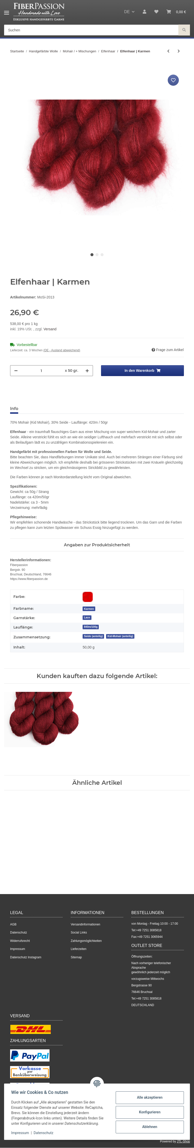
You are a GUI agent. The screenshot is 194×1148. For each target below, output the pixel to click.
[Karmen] (89, 608)
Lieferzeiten (78, 949)
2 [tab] (97, 254)
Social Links (79, 932)
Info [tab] (14, 408)
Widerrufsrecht (20, 941)
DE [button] (127, 12)
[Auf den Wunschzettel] (173, 80)
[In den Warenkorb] (14, 68)
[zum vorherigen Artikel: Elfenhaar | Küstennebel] (168, 51)
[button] (144, 12)
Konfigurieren (148, 1112)
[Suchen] (91, 30)
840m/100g (91, 626)
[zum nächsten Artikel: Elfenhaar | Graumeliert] (179, 51)
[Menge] (41, 370)
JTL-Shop (183, 1141)
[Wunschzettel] (156, 12)
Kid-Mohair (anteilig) (120, 636)
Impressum (17, 949)
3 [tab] (102, 254)
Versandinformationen (85, 924)
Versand (49, 329)
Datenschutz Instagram (25, 957)
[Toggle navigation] (6, 11)
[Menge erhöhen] (87, 370)
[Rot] (88, 597)
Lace (87, 617)
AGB (13, 924)
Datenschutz (18, 932)
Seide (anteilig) (93, 636)
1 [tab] (91, 254)
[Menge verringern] (15, 370)
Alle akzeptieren (148, 1097)
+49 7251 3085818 (148, 930)
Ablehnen (148, 1127)
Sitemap (76, 957)
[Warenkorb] (176, 12)
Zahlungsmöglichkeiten (86, 941)
